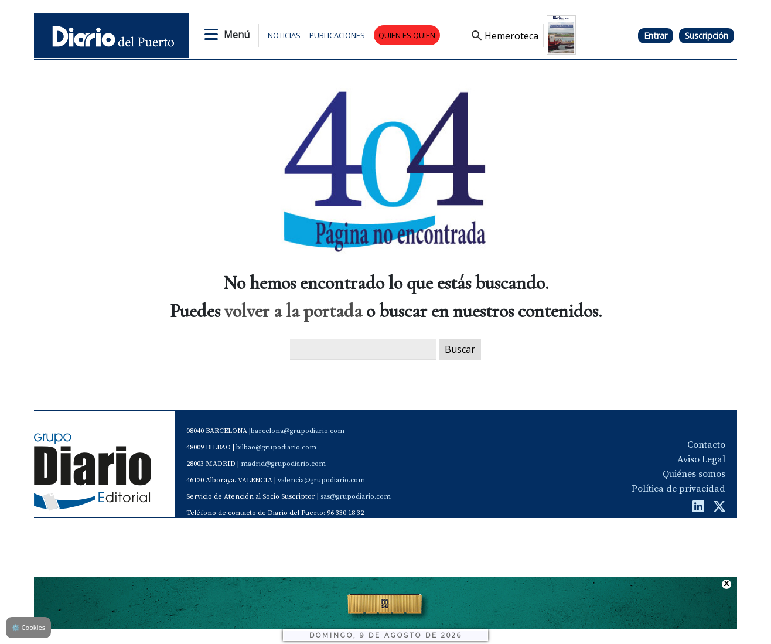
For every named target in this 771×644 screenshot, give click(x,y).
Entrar (655, 35)
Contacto (706, 445)
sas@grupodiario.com (355, 496)
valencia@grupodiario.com (321, 480)
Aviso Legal (701, 459)
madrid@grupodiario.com (283, 463)
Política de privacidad (678, 489)
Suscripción (706, 35)
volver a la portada (293, 310)
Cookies (28, 627)
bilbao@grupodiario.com (276, 447)
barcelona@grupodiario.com (297, 431)
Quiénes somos (694, 474)
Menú (237, 34)
